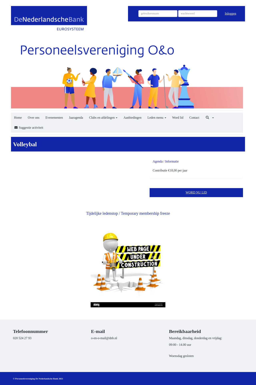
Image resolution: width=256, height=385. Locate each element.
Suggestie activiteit (28, 127)
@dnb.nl (104, 338)
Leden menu (156, 117)
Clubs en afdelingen (103, 117)
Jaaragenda (76, 117)
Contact (194, 117)
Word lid (177, 117)
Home (18, 117)
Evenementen (54, 117)
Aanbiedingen (132, 117)
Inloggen (230, 13)
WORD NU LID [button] (196, 192)
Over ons (33, 117)
